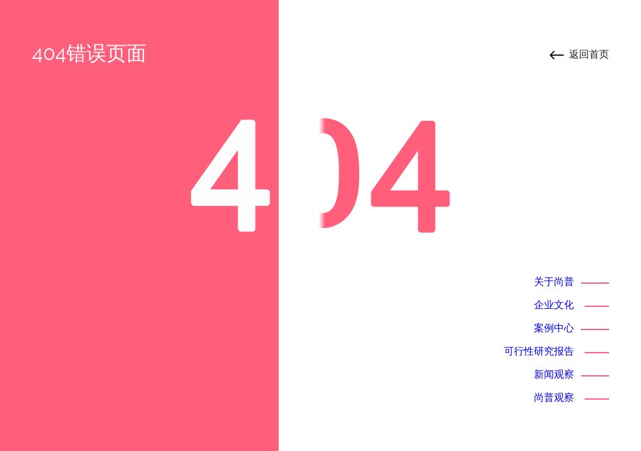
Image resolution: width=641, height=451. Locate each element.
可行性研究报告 (539, 351)
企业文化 (554, 305)
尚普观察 (554, 397)
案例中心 (554, 328)
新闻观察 (554, 374)
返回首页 (589, 54)
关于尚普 (554, 282)
